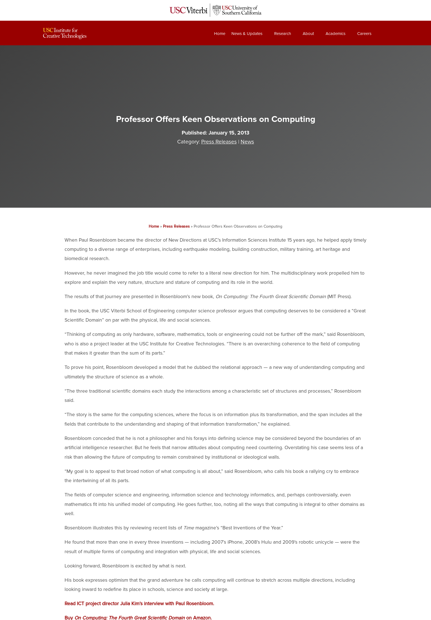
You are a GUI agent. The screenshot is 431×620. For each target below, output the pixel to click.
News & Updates (246, 33)
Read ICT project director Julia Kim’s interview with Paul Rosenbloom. (139, 604)
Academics (335, 33)
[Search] (382, 33)
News (247, 141)
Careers (364, 33)
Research (282, 33)
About (308, 33)
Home (219, 33)
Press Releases (219, 141)
